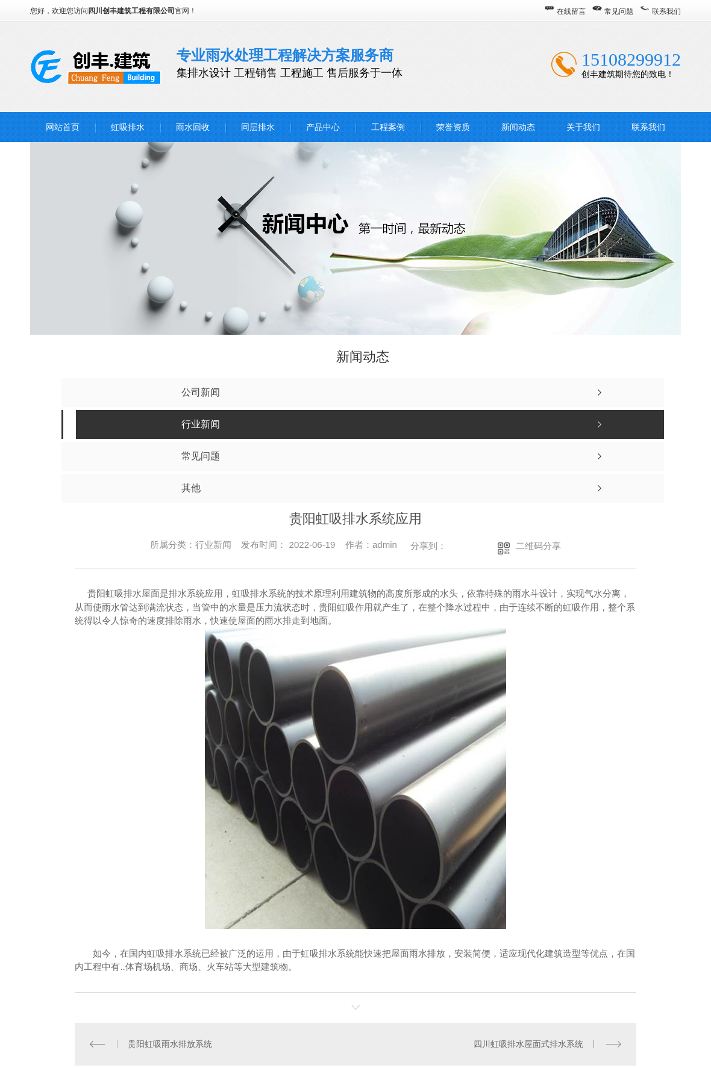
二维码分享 (538, 546)
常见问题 (618, 11)
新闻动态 (518, 127)
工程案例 (388, 127)
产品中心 (323, 127)
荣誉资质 (453, 127)
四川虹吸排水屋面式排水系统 (528, 1043)
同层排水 (258, 127)
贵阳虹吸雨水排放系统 (170, 1043)
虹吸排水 (128, 127)
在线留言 (571, 11)
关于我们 (583, 127)
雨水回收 (193, 127)
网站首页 (63, 127)
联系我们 (666, 11)
